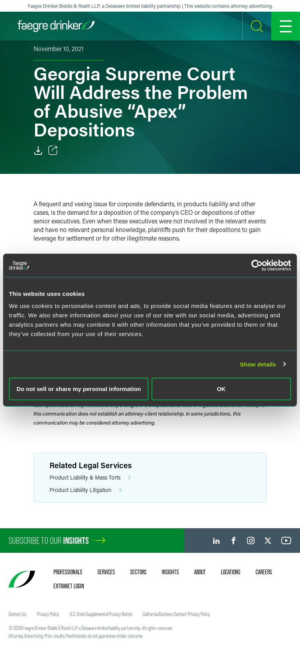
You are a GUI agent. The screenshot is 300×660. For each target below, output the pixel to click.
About (200, 571)
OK (221, 389)
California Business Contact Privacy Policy (176, 614)
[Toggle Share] (53, 150)
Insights (170, 571)
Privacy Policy (48, 614)
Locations (230, 571)
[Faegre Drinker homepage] (56, 26)
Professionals (67, 571)
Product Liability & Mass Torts (90, 478)
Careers (264, 571)
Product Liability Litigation (85, 490)
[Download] (38, 150)
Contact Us (17, 614)
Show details (258, 364)
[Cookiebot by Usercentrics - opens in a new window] (257, 265)
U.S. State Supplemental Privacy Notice (101, 614)
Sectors (138, 571)
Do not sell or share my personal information (79, 389)
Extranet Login (68, 585)
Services (106, 571)
